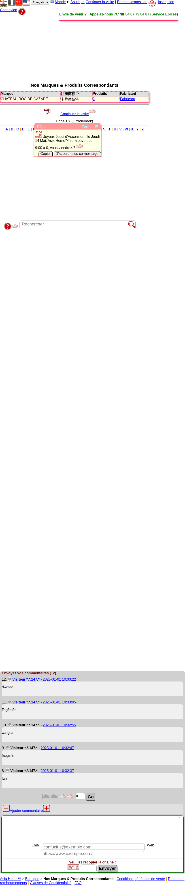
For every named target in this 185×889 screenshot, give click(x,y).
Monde (60, 2)
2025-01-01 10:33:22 (59, 679)
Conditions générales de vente (141, 879)
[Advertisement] (109, 47)
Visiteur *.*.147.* (26, 679)
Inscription (166, 2)
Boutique (77, 2)
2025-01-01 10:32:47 (57, 748)
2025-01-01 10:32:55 (59, 725)
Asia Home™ (10, 879)
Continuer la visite (100, 2)
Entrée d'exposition (132, 2)
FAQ (78, 883)
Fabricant (127, 99)
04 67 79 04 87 (137, 14)
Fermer (90, 127)
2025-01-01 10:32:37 (57, 771)
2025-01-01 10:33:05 (59, 702)
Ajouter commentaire (26, 811)
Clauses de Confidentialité (50, 883)
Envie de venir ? (73, 14)
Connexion (8, 10)
